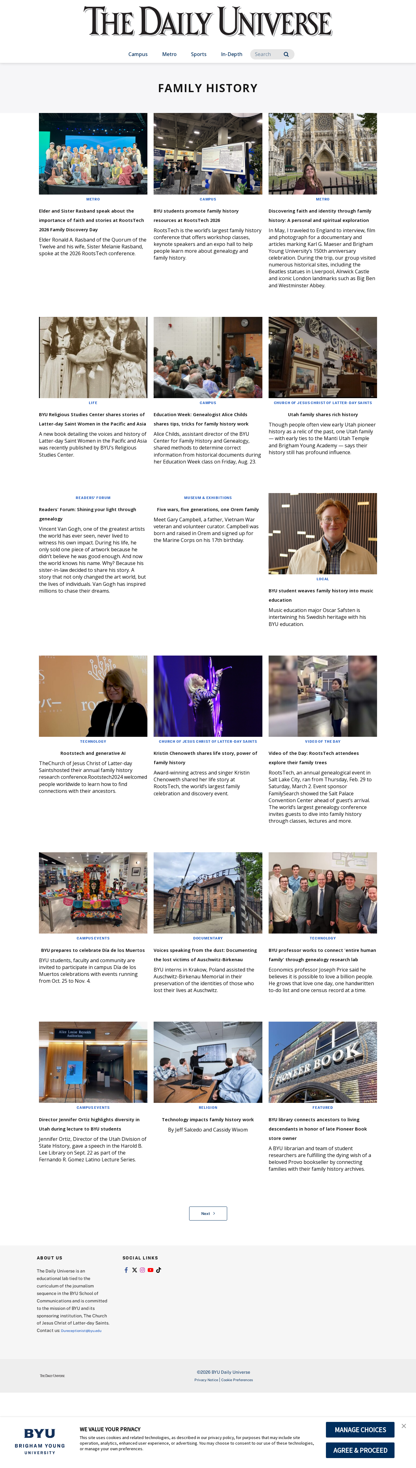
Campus (138, 54)
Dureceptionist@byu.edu (62, 1405)
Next (208, 1281)
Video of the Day (323, 771)
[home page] (208, 27)
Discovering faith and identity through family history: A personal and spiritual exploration (312, 224)
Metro (169, 54)
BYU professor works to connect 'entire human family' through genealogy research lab (317, 1003)
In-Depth (231, 54)
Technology (93, 771)
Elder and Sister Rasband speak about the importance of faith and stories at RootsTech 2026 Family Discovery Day (91, 228)
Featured (323, 1166)
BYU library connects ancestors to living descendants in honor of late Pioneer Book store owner (321, 1191)
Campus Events (93, 978)
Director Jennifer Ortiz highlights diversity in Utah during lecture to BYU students (89, 1191)
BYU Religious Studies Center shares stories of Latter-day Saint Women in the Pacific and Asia (92, 446)
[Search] (272, 54)
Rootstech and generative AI (93, 782)
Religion (208, 1166)
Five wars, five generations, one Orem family (204, 543)
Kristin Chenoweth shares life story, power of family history (201, 797)
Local (323, 609)
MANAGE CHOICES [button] (360, 1429)
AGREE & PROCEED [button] (360, 1450)
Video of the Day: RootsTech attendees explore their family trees (320, 791)
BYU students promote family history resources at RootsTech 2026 (203, 219)
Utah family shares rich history (312, 443)
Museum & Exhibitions (207, 528)
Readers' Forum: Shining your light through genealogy (93, 543)
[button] (405, 1428)
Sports (199, 54)
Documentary (207, 978)
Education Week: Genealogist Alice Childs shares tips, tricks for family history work (207, 441)
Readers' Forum (93, 528)
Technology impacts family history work (203, 1181)
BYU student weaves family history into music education (321, 624)
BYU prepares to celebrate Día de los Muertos (87, 993)
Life (93, 421)
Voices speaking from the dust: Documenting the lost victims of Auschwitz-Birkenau (204, 1003)
